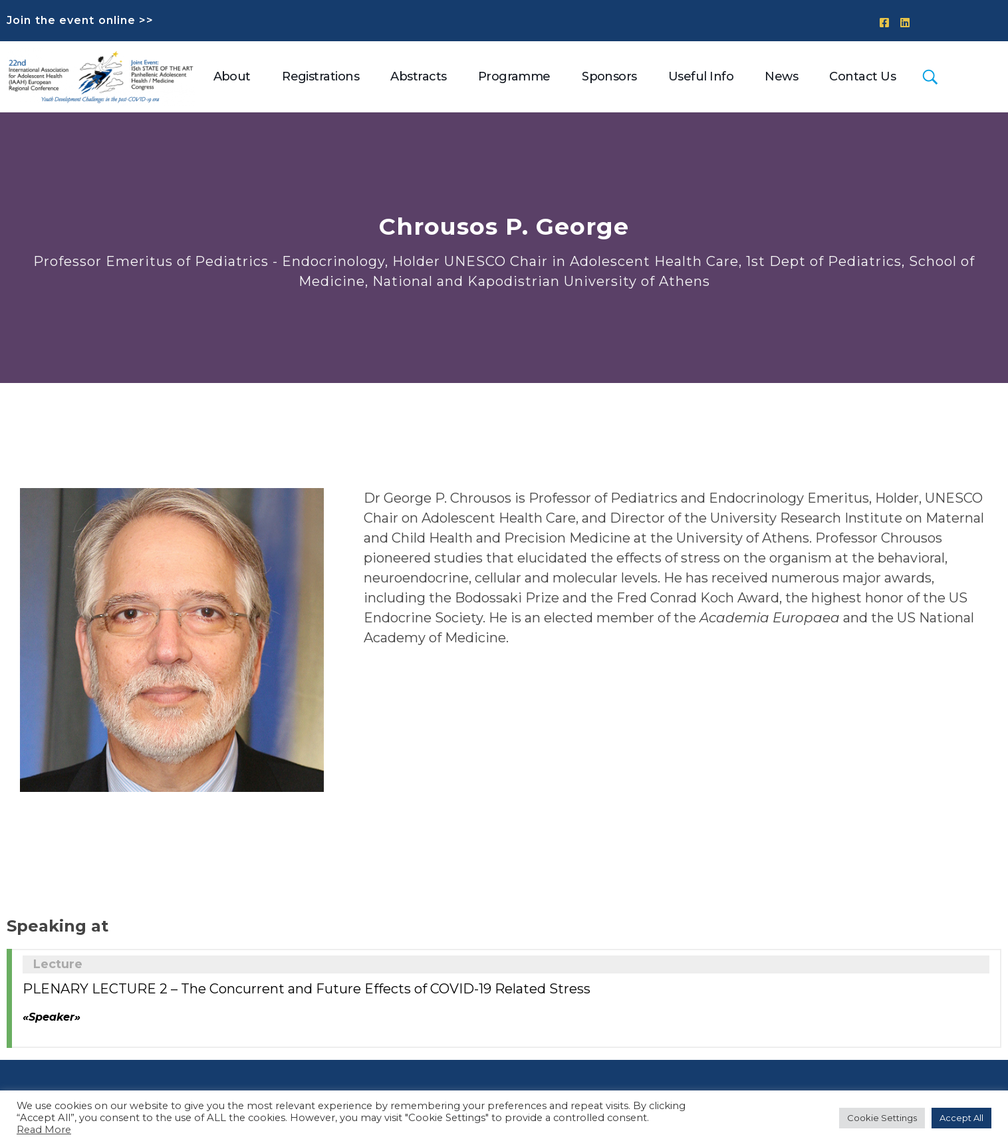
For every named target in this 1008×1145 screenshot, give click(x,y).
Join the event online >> (80, 20)
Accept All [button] (961, 1117)
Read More (44, 1130)
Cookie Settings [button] (882, 1117)
